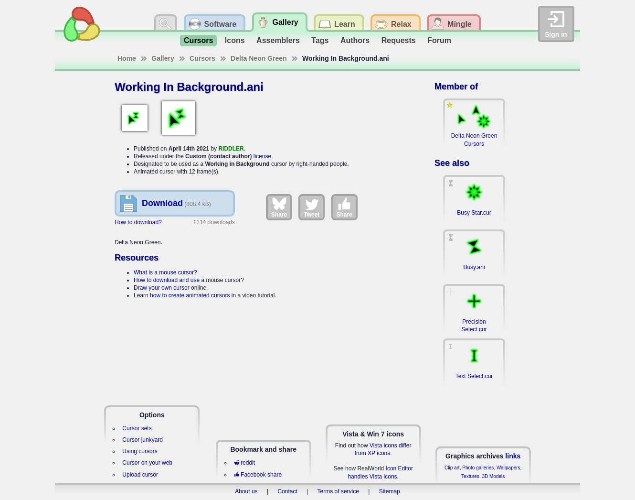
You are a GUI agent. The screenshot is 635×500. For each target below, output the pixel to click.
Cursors (198, 40)
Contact (287, 491)
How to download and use (167, 280)
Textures (470, 476)
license (262, 156)
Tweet (311, 207)
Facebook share (258, 474)
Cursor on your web (147, 462)
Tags (319, 40)
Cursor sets (136, 428)
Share (279, 207)
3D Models (493, 476)
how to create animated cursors (190, 295)
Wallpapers (508, 467)
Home (126, 58)
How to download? (138, 222)
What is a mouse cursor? (165, 272)
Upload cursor (140, 474)
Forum (439, 40)
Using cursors (139, 451)
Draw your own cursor (162, 287)
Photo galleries (478, 467)
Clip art (452, 467)
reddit (244, 462)
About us (246, 491)
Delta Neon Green (258, 58)
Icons (235, 40)
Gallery (162, 58)
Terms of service (338, 491)
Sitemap (389, 491)
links (512, 456)
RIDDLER (230, 148)
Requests (398, 40)
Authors (355, 40)
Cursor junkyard (142, 439)
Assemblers (278, 40)
